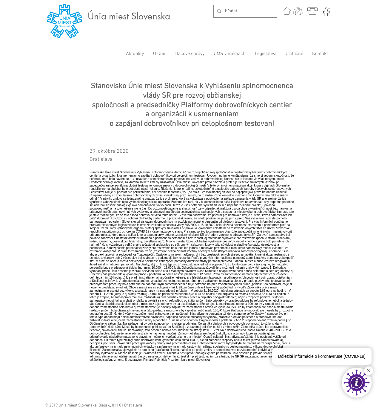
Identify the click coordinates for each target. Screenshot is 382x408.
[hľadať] (244, 11)
